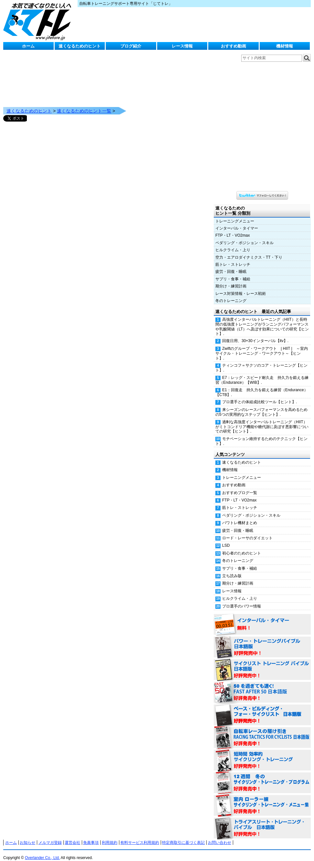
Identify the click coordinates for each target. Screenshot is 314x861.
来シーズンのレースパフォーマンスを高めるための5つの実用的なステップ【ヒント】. (261, 405)
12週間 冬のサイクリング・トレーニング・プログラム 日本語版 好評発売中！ (262, 776)
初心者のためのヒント (241, 546)
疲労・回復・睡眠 (230, 265)
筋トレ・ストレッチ (232, 258)
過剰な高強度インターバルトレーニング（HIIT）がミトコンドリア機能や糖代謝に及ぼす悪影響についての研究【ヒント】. (262, 420)
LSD (226, 539)
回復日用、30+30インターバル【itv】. (255, 334)
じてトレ (38, 21)
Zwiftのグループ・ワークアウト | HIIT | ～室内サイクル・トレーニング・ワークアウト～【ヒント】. (261, 347)
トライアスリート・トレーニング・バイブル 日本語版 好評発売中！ (262, 822)
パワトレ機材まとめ (239, 516)
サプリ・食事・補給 (232, 272)
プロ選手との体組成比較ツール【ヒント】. (259, 395)
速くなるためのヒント (80, 46)
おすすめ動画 (233, 46)
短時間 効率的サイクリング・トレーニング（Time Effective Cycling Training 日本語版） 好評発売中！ (262, 754)
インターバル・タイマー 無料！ (262, 618)
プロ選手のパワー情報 (241, 599)
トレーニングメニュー (234, 214)
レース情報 (182, 46)
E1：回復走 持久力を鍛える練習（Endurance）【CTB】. (261, 386)
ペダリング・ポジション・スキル (244, 236)
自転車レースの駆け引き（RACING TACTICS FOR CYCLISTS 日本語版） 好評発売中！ (262, 731)
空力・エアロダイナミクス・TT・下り (248, 251)
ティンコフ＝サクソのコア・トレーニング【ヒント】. (261, 361)
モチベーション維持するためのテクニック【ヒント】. (261, 434)
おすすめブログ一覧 (239, 486)
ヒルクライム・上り (232, 243)
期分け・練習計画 (230, 279)
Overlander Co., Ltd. (42, 851)
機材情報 (284, 46)
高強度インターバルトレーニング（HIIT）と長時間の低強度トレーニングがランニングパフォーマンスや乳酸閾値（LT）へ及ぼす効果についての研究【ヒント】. (262, 320)
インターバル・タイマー (236, 222)
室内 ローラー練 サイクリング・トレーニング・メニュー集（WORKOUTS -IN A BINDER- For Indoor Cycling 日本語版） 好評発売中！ (262, 799)
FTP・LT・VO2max (232, 229)
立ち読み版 (232, 569)
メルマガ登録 (50, 836)
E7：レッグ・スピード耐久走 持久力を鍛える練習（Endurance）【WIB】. (262, 373)
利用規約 (109, 836)
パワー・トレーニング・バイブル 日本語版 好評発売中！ (262, 641)
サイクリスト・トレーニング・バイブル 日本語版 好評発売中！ (262, 663)
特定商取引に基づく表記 (183, 836)
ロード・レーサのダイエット (247, 531)
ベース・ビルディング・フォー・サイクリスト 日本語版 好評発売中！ (262, 708)
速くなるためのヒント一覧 (84, 104)
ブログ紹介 (130, 46)
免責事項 (91, 836)
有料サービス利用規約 (139, 836)
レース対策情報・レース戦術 (240, 287)
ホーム (28, 46)
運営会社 (72, 836)
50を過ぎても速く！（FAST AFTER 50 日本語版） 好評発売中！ (262, 686)
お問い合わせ (219, 836)
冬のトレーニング (230, 294)
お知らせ (27, 836)
